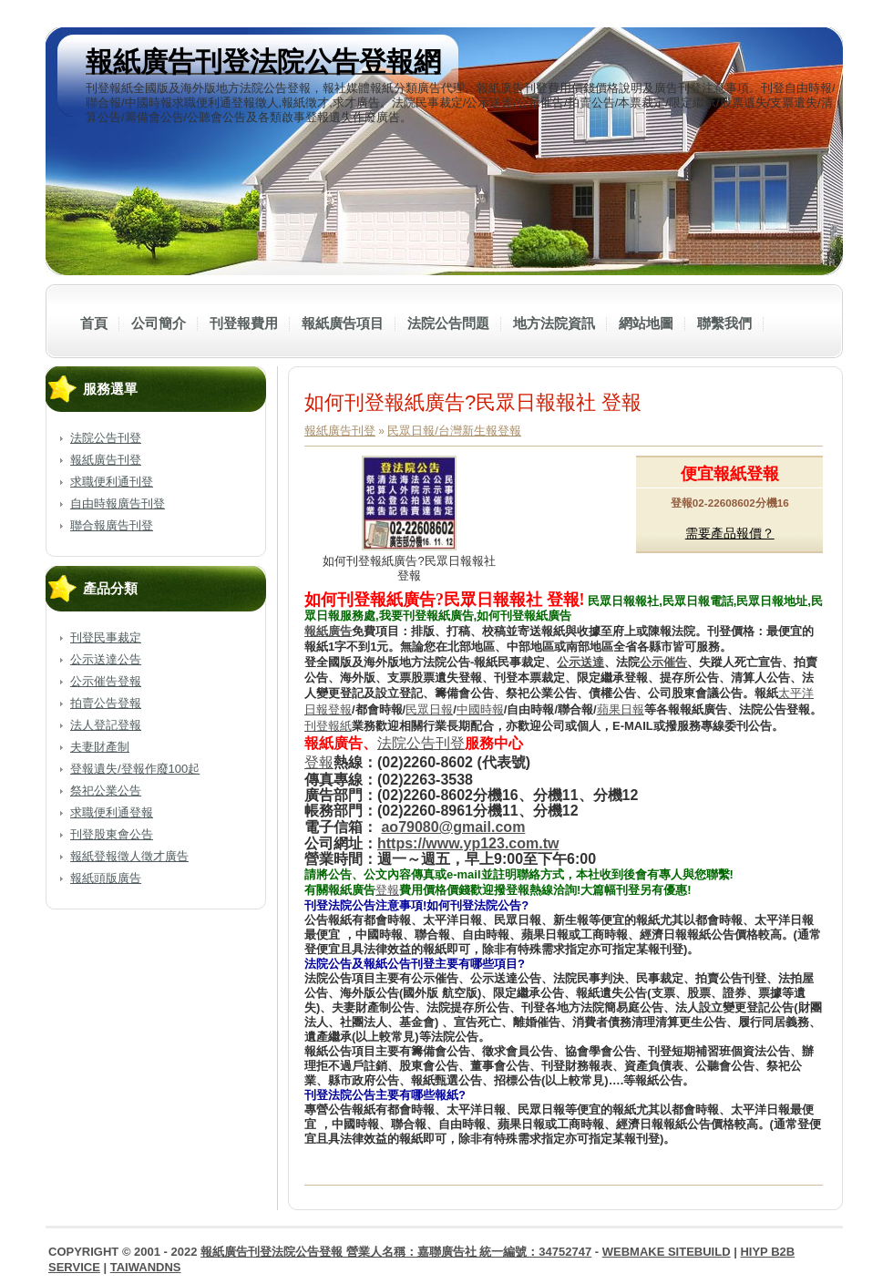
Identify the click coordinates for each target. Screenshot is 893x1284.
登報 (387, 890)
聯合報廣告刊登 (111, 525)
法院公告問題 (448, 323)
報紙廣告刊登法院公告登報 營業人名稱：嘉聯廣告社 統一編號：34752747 (395, 1251)
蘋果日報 (620, 709)
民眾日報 (429, 709)
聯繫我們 (724, 323)
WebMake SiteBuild (666, 1251)
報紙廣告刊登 (105, 460)
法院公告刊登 (105, 438)
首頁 (94, 323)
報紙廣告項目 (343, 323)
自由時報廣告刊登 (117, 503)
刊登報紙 (328, 726)
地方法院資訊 (554, 323)
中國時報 (480, 709)
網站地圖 (646, 323)
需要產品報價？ (730, 533)
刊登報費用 (244, 323)
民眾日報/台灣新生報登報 (454, 430)
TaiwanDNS (145, 1267)
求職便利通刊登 (111, 481)
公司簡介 (158, 323)
